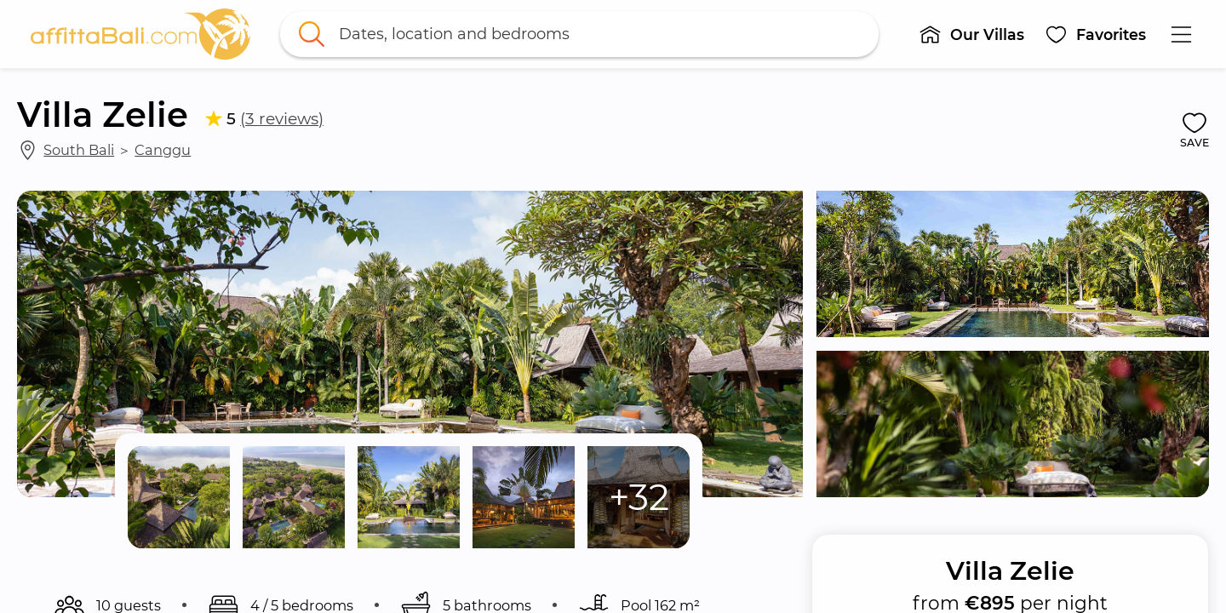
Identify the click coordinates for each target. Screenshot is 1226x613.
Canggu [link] (163, 149)
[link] (140, 34)
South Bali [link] (78, 149)
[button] (971, 34)
